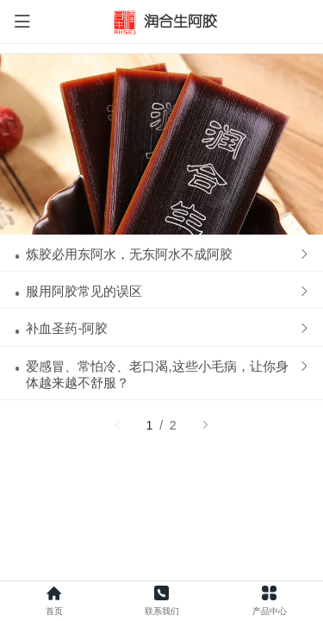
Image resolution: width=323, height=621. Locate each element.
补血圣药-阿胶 (67, 115)
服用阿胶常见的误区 (84, 78)
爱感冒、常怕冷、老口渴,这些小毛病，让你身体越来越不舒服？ (157, 161)
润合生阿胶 (180, 21)
